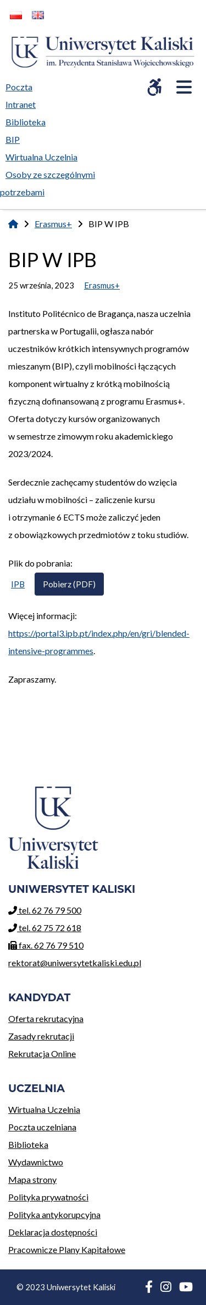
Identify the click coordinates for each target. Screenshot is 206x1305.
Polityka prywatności (48, 1197)
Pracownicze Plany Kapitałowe (66, 1249)
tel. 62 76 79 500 (44, 910)
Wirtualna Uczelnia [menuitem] (44, 155)
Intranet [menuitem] (20, 104)
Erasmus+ (53, 223)
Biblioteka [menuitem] (28, 120)
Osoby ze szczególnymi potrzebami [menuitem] (47, 183)
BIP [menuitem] (15, 137)
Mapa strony (32, 1179)
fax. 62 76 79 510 (45, 945)
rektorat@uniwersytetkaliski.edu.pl (74, 962)
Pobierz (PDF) (69, 584)
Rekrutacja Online (45, 1052)
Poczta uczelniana (66, 1125)
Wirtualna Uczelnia (66, 1108)
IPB (18, 584)
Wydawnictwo (66, 1160)
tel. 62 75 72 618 (44, 927)
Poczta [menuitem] (21, 85)
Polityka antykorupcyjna (54, 1214)
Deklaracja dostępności (52, 1232)
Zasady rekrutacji (45, 1034)
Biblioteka (66, 1143)
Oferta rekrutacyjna (45, 1017)
